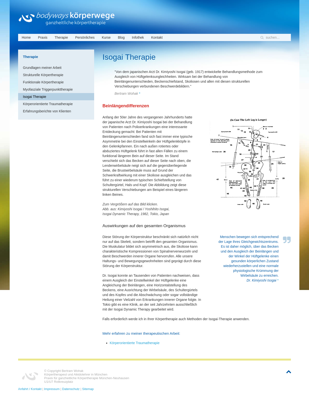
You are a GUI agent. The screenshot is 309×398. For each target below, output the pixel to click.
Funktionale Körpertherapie (43, 82)
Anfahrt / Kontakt (30, 389)
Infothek (138, 37)
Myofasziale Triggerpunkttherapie (48, 89)
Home (26, 37)
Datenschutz (70, 389)
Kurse (106, 37)
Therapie (61, 37)
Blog (121, 37)
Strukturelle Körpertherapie (43, 75)
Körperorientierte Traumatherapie (135, 343)
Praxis (42, 37)
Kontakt (156, 37)
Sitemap (88, 389)
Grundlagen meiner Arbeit (42, 68)
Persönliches (85, 37)
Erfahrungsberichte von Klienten (47, 111)
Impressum (51, 389)
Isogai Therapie (34, 97)
